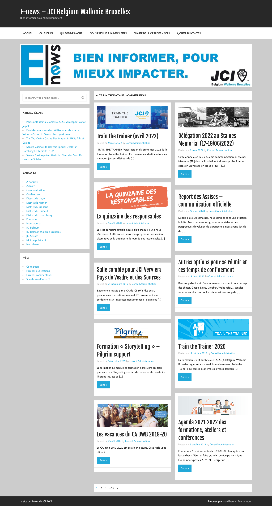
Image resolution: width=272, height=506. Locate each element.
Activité (30, 186)
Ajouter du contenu (189, 33)
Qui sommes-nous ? (71, 33)
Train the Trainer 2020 (202, 346)
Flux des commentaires (39, 275)
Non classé (32, 244)
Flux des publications (38, 270)
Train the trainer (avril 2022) (127, 136)
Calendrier (46, 33)
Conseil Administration (138, 142)
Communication (35, 190)
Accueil (27, 33)
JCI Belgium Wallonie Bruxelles (43, 231)
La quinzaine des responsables (129, 216)
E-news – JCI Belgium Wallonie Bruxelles (75, 11)
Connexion (32, 266)
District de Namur (36, 202)
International (33, 223)
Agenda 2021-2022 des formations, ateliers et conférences (202, 430)
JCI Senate (32, 236)
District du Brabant (37, 206)
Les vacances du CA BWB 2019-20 (132, 434)
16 (112, 488)
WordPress (228, 501)
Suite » (103, 166)
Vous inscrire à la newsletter (108, 33)
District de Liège (35, 198)
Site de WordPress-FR (38, 279)
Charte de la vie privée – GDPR (152, 33)
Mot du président (36, 240)
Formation (32, 219)
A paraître (32, 181)
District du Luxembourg (39, 215)
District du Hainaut (37, 211)
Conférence (33, 194)
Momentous (245, 501)
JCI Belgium (32, 227)
